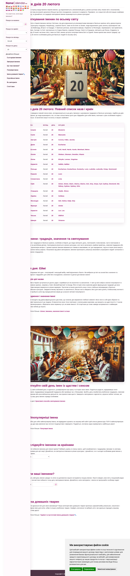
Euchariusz (68, 166)
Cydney (111, 180)
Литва (38, 156)
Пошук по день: (12, 46)
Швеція (39, 217)
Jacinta (77, 136)
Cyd (106, 180)
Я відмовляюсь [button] (89, 569)
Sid (65, 183)
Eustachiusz (77, 166)
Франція (39, 202)
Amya (102, 180)
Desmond (118, 180)
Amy (97, 180)
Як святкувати (12, 82)
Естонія (39, 146)
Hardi (70, 146)
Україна (39, 192)
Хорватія (39, 207)
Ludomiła (105, 166)
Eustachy (86, 166)
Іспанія (39, 126)
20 (58, 126)
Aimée (66, 202)
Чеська (39, 212)
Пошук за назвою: (12, 20)
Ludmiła (98, 166)
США (38, 180)
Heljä (75, 197)
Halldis (66, 161)
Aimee (66, 180)
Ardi (65, 146)
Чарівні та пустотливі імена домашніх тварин (63, 513)
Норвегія (39, 161)
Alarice (88, 180)
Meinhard (86, 146)
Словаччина (41, 175)
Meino (93, 146)
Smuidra (81, 151)
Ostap (111, 166)
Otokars (67, 151)
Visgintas (80, 156)
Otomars (74, 151)
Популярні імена (12, 70)
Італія (38, 131)
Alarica (82, 180)
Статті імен (11, 86)
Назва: (34, 482)
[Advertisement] (78, 42)
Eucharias (68, 141)
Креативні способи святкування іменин (56, 394)
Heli (65, 197)
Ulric (87, 183)
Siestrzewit (118, 166)
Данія (38, 141)
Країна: (34, 452)
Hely (79, 197)
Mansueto (67, 131)
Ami (93, 180)
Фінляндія (40, 197)
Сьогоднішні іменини (14, 58)
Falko (72, 136)
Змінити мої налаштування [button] (107, 569)
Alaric (77, 180)
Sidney (69, 183)
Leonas (73, 156)
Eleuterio (67, 126)
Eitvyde (67, 156)
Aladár (66, 188)
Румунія (39, 171)
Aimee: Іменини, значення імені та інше (60, 308)
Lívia (66, 175)
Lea (69, 207)
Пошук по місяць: (12, 37)
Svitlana (67, 192)
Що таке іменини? (13, 66)
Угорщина (40, 188)
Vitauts (87, 151)
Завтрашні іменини (13, 62)
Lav (65, 207)
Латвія (38, 151)
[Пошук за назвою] (25, 24)
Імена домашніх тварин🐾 (16, 74)
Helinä (70, 197)
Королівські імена (13, 78)
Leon (92, 166)
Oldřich (67, 212)
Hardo (75, 146)
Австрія (39, 136)
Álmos (72, 188)
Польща (39, 166)
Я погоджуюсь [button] (76, 569)
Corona (67, 136)
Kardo (80, 146)
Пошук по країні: (12, 29)
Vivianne (67, 217)
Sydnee (76, 183)
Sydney (82, 183)
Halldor (72, 161)
